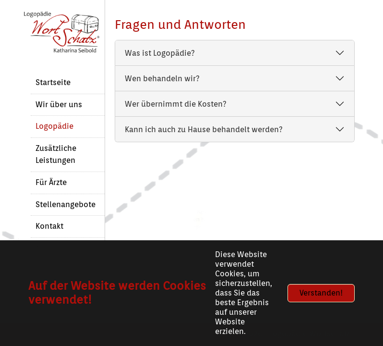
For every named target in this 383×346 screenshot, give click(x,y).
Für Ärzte (51, 182)
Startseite (53, 82)
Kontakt (49, 226)
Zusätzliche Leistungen (56, 154)
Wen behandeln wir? (162, 78)
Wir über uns (59, 104)
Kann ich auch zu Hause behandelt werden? (204, 129)
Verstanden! (321, 292)
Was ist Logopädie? (160, 53)
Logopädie (54, 126)
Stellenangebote (66, 204)
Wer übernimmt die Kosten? (176, 104)
